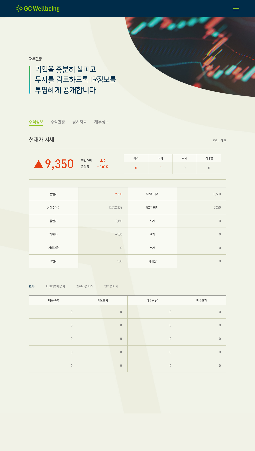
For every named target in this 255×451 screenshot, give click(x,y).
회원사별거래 (84, 286)
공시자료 (79, 121)
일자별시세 (111, 286)
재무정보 (101, 121)
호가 (31, 286)
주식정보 (36, 121)
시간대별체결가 (55, 286)
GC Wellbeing (39, 8)
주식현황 (57, 121)
